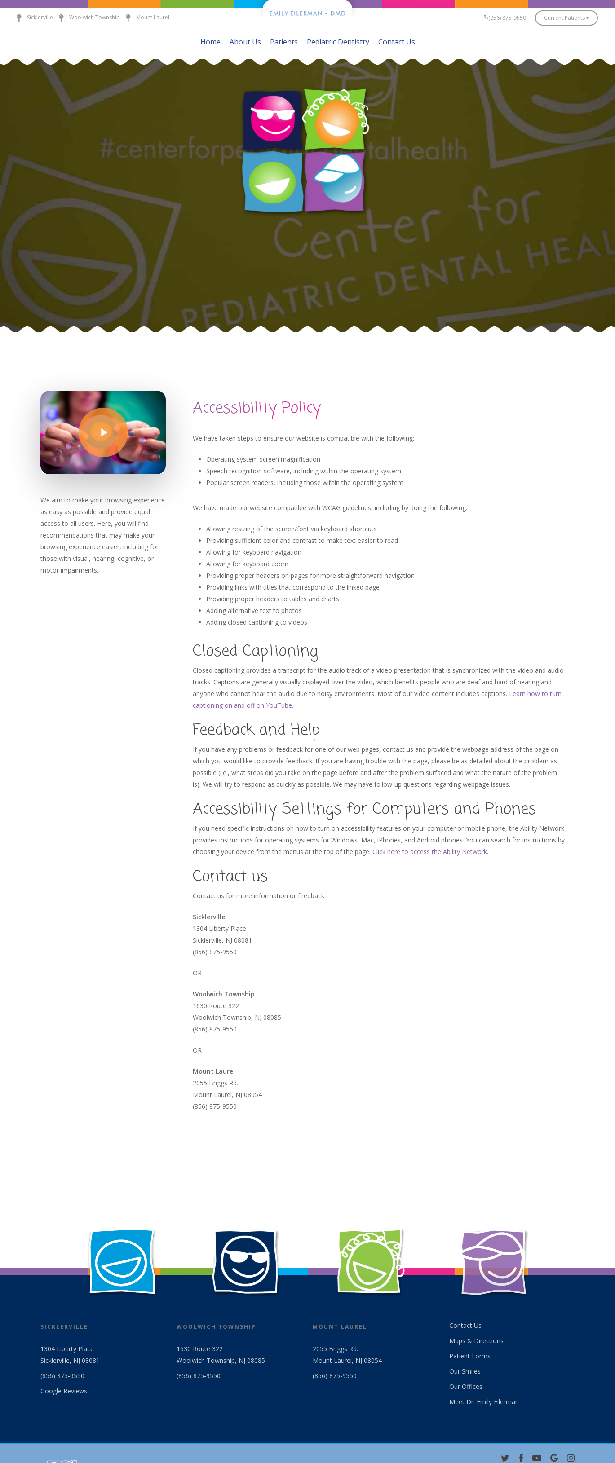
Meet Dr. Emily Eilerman (484, 1401)
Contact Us (465, 1325)
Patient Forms (470, 1356)
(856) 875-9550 (62, 1375)
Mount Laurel (144, 18)
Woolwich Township (86, 18)
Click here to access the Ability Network (429, 851)
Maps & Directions (476, 1340)
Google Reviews (63, 1391)
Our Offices (465, 1386)
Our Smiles (465, 1371)
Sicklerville (32, 18)
